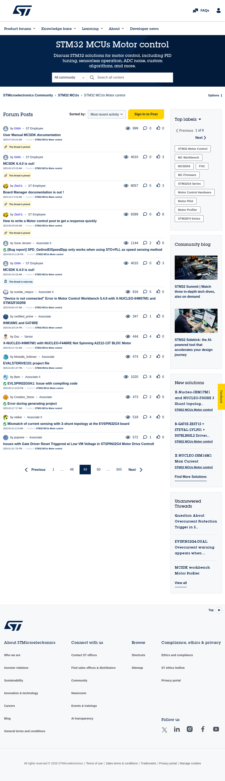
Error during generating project (32, 403)
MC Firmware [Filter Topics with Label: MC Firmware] (187, 175)
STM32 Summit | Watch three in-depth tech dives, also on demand (195, 291)
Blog (7, 718)
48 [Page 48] (72, 469)
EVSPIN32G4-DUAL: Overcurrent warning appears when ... (194, 547)
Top (211, 610)
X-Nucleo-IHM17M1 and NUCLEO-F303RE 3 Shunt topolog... (194, 398)
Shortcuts (138, 655)
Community (79, 680)
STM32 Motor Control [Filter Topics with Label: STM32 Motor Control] (193, 148)
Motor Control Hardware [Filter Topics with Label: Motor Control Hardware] (194, 192)
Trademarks (148, 763)
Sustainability (13, 680)
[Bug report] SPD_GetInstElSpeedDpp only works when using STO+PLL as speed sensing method (84, 249)
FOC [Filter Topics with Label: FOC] (202, 166)
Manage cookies (190, 763)
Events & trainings (84, 705)
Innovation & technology (21, 693)
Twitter (167, 732)
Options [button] (213, 95)
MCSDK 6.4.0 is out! (18, 163)
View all (181, 583)
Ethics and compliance (177, 655)
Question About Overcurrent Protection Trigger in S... (196, 521)
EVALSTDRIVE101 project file (26, 363)
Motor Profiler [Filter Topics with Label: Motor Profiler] (187, 210)
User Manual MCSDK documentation (32, 135)
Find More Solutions (191, 476)
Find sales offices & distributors (93, 667)
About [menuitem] (114, 28)
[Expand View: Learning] (102, 28)
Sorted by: (77, 114)
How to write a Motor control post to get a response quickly (50, 221)
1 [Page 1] (53, 469)
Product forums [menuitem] (17, 28)
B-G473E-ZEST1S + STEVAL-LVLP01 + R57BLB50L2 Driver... (192, 430)
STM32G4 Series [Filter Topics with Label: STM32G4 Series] (189, 183)
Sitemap (137, 667)
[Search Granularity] (69, 77)
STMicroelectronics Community (22, 10)
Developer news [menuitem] (144, 28)
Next (199, 137)
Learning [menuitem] (90, 28)
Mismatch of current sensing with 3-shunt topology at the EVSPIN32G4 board (68, 424)
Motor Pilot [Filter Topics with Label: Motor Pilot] (185, 201)
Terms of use (94, 763)
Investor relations (16, 667)
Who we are (12, 655)
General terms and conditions (24, 731)
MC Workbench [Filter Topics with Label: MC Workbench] (188, 157)
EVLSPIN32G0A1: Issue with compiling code (42, 383)
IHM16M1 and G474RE (20, 323)
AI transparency (82, 718)
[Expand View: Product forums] (34, 28)
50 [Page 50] (99, 469)
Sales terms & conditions (122, 763)
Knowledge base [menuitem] (56, 28)
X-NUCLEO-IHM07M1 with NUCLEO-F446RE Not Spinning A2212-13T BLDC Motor (67, 343)
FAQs (204, 10)
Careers (9, 705)
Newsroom (78, 693)
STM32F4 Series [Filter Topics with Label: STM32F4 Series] (189, 218)
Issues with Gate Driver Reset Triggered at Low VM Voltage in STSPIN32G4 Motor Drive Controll (78, 444)
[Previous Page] (34, 470)
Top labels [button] (186, 119)
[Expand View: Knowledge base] (75, 28)
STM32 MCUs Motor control (48, 140)
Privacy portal (171, 680)
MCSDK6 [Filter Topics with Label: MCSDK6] (184, 166)
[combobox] (130, 77)
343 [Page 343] (119, 469)
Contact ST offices (84, 655)
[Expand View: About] (123, 28)
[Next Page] (136, 470)
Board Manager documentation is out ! (33, 192)
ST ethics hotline (173, 667)
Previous (186, 130)
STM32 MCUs (68, 95)
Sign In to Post (146, 114)
